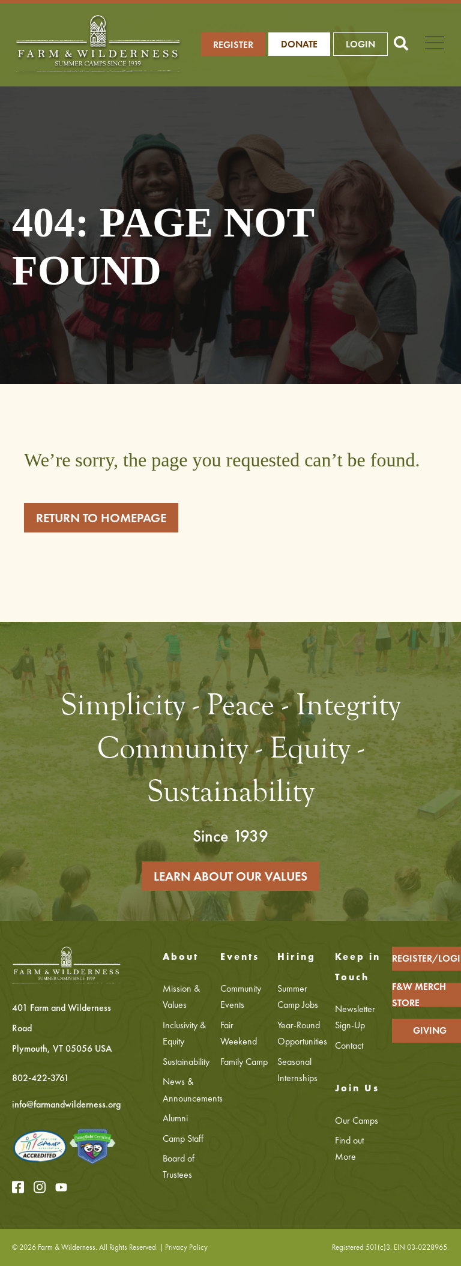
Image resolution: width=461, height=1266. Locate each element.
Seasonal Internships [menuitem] (297, 1069)
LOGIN (360, 44)
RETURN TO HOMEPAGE (101, 518)
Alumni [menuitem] (175, 1118)
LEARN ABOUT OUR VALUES (230, 876)
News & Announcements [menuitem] (187, 1089)
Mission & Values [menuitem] (181, 996)
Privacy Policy (186, 1247)
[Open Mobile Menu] (434, 44)
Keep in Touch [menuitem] (358, 966)
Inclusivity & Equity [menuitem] (184, 1033)
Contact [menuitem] (349, 1045)
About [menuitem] (181, 956)
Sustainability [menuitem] (186, 1061)
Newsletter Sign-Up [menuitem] (355, 1016)
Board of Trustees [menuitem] (178, 1166)
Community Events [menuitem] (240, 996)
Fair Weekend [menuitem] (238, 1033)
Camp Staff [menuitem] (183, 1138)
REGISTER (233, 44)
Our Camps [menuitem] (356, 1120)
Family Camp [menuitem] (244, 1061)
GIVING (430, 1030)
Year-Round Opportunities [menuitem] (301, 1033)
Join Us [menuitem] (357, 1088)
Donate (299, 44)
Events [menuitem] (239, 956)
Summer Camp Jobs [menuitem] (297, 996)
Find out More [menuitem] (349, 1148)
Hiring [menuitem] (296, 956)
